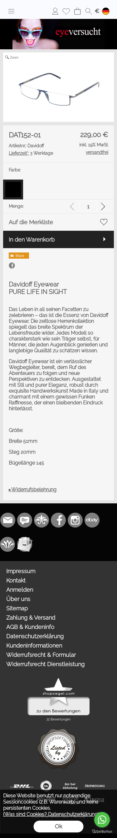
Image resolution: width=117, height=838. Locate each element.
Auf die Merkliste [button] (31, 222)
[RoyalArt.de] (41, 520)
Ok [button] (58, 826)
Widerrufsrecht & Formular (41, 655)
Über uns (18, 599)
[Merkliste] (66, 11)
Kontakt (16, 580)
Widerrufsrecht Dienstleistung (45, 664)
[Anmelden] (55, 11)
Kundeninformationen (34, 645)
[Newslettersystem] (24, 544)
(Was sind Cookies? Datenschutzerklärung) (51, 814)
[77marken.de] (24, 520)
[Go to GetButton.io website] (102, 832)
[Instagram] (75, 520)
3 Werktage (31, 153)
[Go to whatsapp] (102, 819)
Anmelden (19, 589)
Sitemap (17, 608)
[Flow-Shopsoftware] (8, 544)
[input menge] (88, 206)
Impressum (20, 571)
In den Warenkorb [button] (32, 239)
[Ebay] (92, 520)
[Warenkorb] (77, 11)
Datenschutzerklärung (35, 636)
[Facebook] (58, 520)
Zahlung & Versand (30, 617)
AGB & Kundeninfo (30, 627)
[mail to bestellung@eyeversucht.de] (8, 520)
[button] (11, 11)
